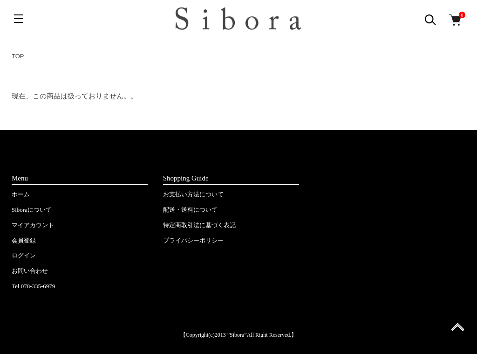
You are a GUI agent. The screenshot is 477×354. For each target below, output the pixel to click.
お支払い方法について (193, 194)
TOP (18, 56)
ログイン (24, 255)
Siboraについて (32, 209)
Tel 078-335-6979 (33, 286)
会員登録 (24, 240)
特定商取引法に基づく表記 (199, 225)
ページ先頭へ (458, 330)
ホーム (21, 194)
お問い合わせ (30, 270)
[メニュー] (18, 18)
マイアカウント (33, 225)
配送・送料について (190, 209)
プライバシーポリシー (193, 240)
